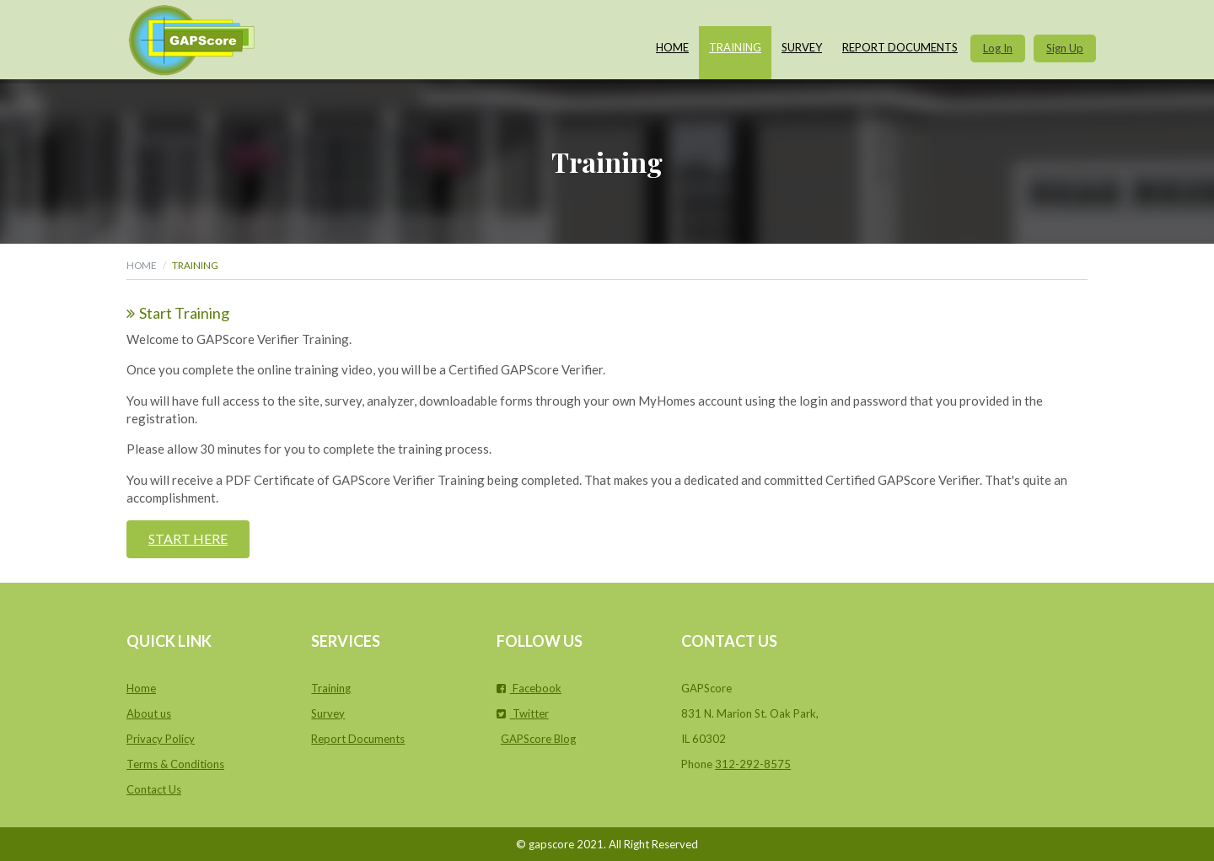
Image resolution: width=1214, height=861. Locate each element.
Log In (998, 48)
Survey (802, 47)
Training (735, 47)
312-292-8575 (753, 764)
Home (672, 47)
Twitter (523, 713)
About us (148, 713)
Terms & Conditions (175, 764)
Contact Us (153, 789)
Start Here (188, 538)
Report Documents (900, 47)
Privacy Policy (160, 738)
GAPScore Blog (538, 738)
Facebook (529, 688)
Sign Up (1064, 48)
